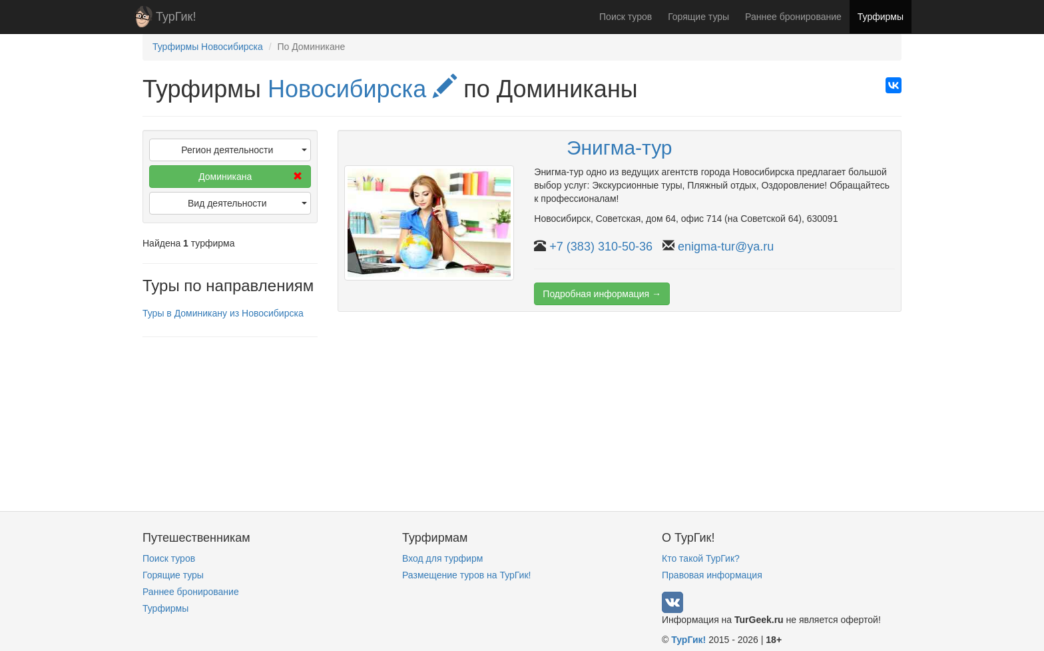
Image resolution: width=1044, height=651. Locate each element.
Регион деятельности (243, 150)
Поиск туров (625, 16)
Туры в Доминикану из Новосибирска (223, 313)
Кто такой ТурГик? (701, 558)
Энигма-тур (619, 148)
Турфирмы (881, 16)
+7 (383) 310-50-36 (600, 246)
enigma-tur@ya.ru (726, 246)
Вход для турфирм (442, 558)
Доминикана (250, 176)
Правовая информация (712, 575)
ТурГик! (176, 16)
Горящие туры (698, 16)
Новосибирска (362, 89)
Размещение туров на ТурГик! (466, 575)
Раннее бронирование (793, 16)
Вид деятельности (247, 203)
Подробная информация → (602, 294)
